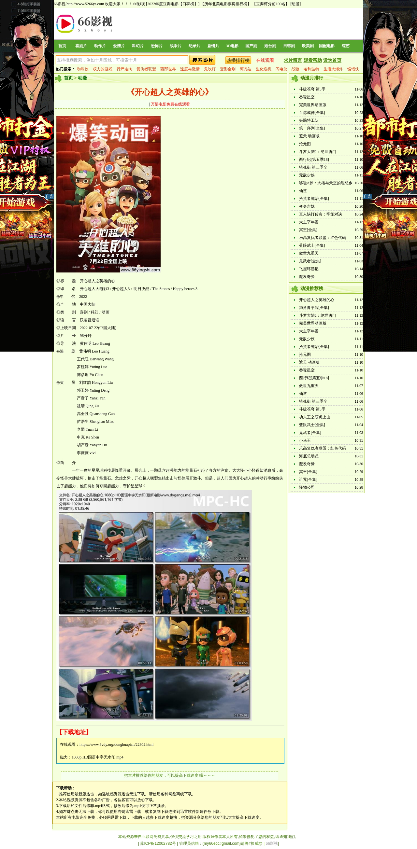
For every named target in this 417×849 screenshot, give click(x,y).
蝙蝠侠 (353, 69)
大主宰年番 (309, 222)
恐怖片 (157, 46)
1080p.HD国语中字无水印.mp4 (97, 757)
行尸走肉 (124, 69)
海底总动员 (309, 456)
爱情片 (119, 46)
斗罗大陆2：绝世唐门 (317, 151)
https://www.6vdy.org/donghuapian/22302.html (116, 744)
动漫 (82, 78)
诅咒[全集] (308, 479)
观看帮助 (313, 60)
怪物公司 (307, 487)
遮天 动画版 (309, 136)
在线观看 (265, 60)
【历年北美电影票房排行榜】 (225, 4)
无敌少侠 (307, 175)
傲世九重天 (309, 253)
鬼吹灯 (210, 69)
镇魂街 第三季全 (313, 167)
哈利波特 (311, 69)
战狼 (295, 69)
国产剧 (251, 46)
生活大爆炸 (333, 69)
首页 (62, 46)
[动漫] (295, 4)
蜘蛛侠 (83, 69)
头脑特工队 (309, 120)
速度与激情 (190, 69)
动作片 (100, 46)
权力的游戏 (102, 69)
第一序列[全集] (312, 128)
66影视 (139, 4)
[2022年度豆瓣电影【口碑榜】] (172, 4)
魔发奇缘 (307, 276)
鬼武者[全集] (310, 261)
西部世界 (168, 69)
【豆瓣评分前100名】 (270, 4)
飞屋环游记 (309, 269)
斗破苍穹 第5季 (312, 89)
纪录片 (194, 46)
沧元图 (305, 144)
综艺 (346, 46)
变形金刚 (228, 69)
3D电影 (232, 46)
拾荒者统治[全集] (314, 198)
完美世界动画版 (312, 105)
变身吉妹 (307, 206)
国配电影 (327, 46)
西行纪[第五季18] (314, 159)
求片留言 (293, 60)
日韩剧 (289, 46)
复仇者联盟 (146, 69)
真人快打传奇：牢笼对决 (320, 214)
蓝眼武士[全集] (312, 245)
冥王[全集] (308, 230)
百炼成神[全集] (312, 112)
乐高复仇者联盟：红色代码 (322, 237)
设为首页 (332, 60)
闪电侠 (281, 69)
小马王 (305, 440)
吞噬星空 (307, 97)
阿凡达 (246, 69)
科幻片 (138, 46)
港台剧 (270, 46)
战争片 (175, 46)
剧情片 (213, 46)
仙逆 (303, 190)
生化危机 (263, 69)
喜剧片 (81, 46)
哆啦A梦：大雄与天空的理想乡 (326, 183)
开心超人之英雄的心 (316, 300)
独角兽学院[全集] (314, 307)
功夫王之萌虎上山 (314, 417)
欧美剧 (308, 46)
